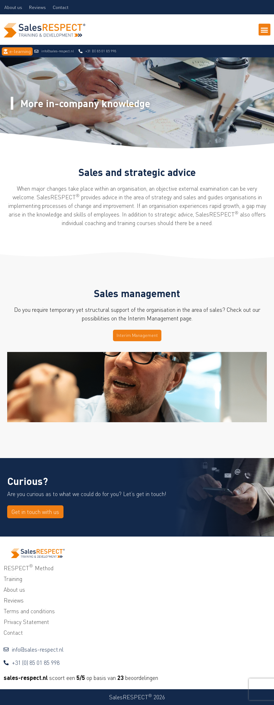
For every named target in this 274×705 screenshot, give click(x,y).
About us (13, 7)
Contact (60, 7)
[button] (264, 29)
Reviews (37, 7)
